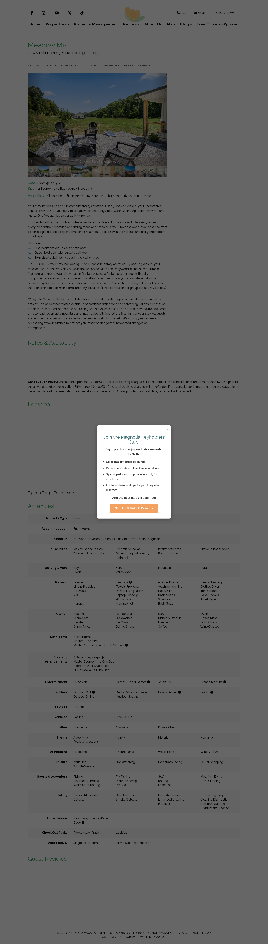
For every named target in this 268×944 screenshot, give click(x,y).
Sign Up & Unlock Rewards (134, 508)
